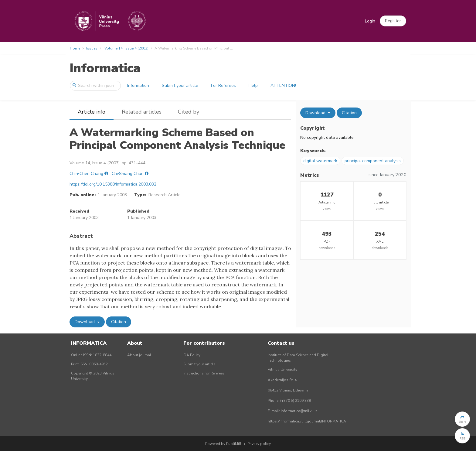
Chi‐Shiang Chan (128, 173)
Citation (118, 322)
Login (370, 21)
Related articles (142, 111)
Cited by (188, 111)
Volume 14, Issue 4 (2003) (126, 48)
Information (138, 85)
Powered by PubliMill (223, 443)
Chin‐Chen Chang (86, 173)
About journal (139, 355)
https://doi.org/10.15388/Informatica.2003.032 (113, 184)
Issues (91, 48)
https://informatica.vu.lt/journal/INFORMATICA (307, 421)
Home (75, 48)
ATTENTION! (283, 85)
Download (85, 322)
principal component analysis (373, 161)
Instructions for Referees (204, 373)
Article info (91, 111)
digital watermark (320, 161)
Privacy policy (259, 443)
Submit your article (180, 85)
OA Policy (191, 355)
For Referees (223, 85)
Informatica (105, 68)
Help (253, 85)
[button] (393, 20)
